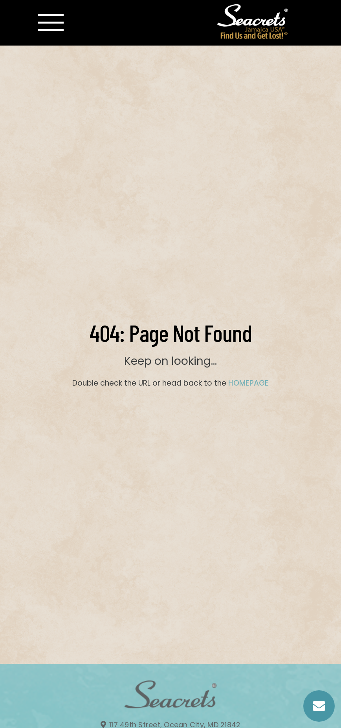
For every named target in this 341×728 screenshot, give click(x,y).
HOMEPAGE (248, 383)
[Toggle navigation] (51, 22)
